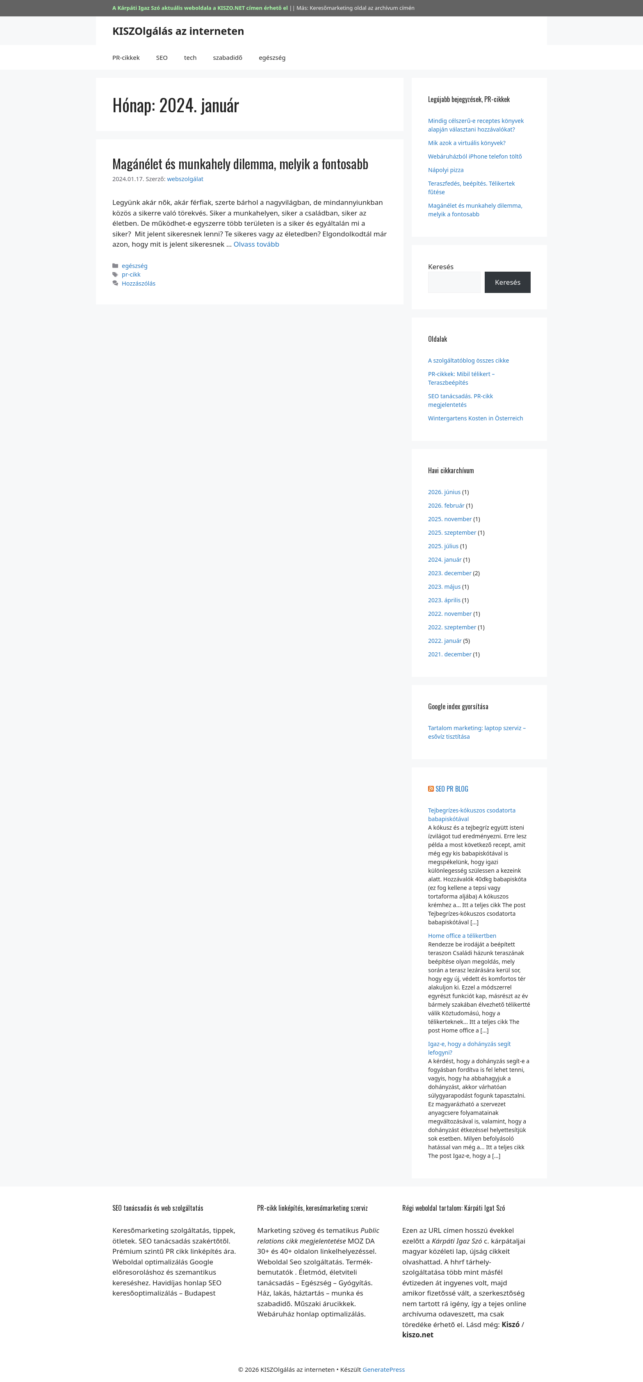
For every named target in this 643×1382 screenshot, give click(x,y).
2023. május (444, 586)
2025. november (450, 519)
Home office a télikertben (462, 935)
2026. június (444, 492)
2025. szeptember (452, 532)
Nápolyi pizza (446, 170)
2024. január (445, 559)
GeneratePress (384, 1369)
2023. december (450, 573)
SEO (162, 57)
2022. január (445, 640)
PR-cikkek (126, 57)
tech (190, 57)
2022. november (450, 613)
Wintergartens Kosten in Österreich (475, 418)
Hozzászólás (138, 283)
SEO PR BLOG (452, 789)
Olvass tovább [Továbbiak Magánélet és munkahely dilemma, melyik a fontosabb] (257, 244)
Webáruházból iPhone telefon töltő (475, 156)
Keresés (441, 266)
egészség (272, 57)
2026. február (446, 505)
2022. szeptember (452, 627)
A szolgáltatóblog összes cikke (468, 360)
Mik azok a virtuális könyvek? (467, 143)
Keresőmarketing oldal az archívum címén (362, 7)
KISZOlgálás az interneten (178, 31)
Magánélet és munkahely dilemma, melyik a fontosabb (240, 163)
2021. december (450, 654)
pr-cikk (131, 274)
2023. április (444, 600)
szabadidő (227, 57)
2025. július (443, 546)
